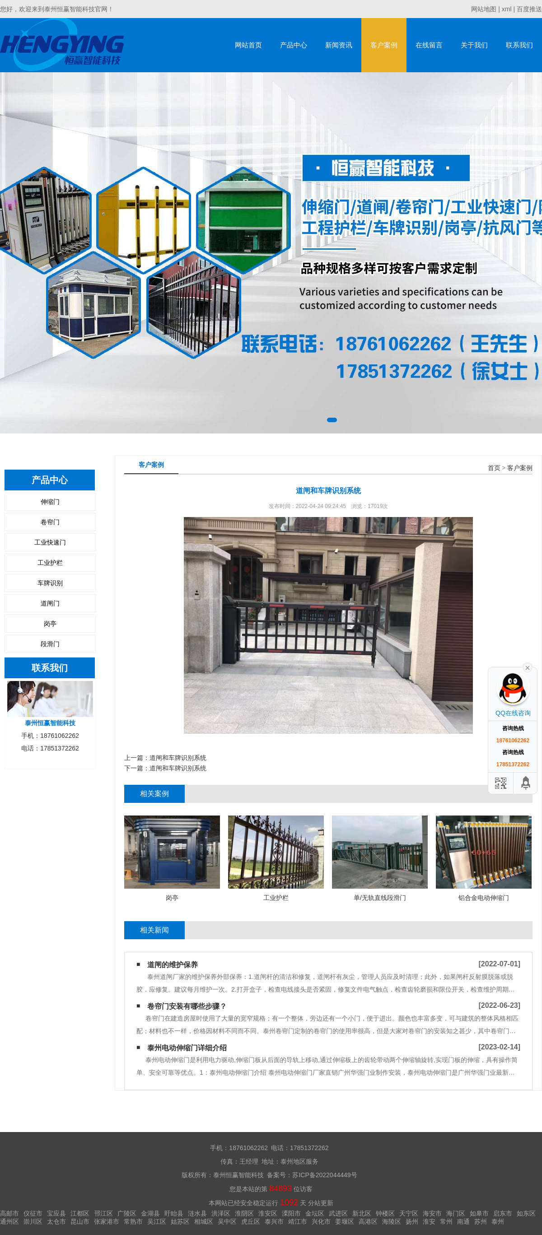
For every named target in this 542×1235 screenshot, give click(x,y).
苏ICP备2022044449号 (324, 1175)
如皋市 (479, 1213)
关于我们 (474, 45)
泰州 (497, 1221)
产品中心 (293, 45)
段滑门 (50, 644)
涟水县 (197, 1213)
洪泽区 (220, 1213)
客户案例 (383, 45)
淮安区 (267, 1213)
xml (507, 9)
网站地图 (483, 9)
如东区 (526, 1213)
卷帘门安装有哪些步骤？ (187, 1006)
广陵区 (126, 1213)
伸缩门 (50, 501)
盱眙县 (173, 1213)
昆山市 (79, 1221)
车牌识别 (50, 583)
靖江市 (297, 1221)
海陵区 (391, 1221)
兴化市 (321, 1221)
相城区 (203, 1221)
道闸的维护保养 (172, 965)
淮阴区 (244, 1213)
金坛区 (314, 1213)
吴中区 (227, 1221)
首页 (494, 468)
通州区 (9, 1221)
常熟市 (133, 1221)
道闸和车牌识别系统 (178, 757)
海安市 (432, 1213)
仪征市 (32, 1213)
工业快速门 (50, 542)
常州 (446, 1221)
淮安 (429, 1221)
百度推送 (529, 9)
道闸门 (50, 603)
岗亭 (50, 623)
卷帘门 (50, 522)
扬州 (412, 1221)
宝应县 (56, 1213)
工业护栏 (50, 562)
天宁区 (408, 1213)
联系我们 (519, 45)
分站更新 (320, 1203)
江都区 (79, 1213)
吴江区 (156, 1221)
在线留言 (429, 45)
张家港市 (106, 1221)
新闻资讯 (338, 45)
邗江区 (103, 1213)
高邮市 (9, 1213)
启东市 (502, 1213)
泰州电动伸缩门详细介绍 (187, 1048)
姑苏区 (180, 1221)
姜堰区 (344, 1221)
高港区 (368, 1221)
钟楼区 (385, 1213)
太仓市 (56, 1221)
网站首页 (248, 45)
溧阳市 (291, 1213)
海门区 (455, 1213)
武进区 (338, 1213)
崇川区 (32, 1221)
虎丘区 (250, 1221)
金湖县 (150, 1213)
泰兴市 (274, 1221)
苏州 (480, 1221)
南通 (463, 1221)
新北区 (361, 1213)
